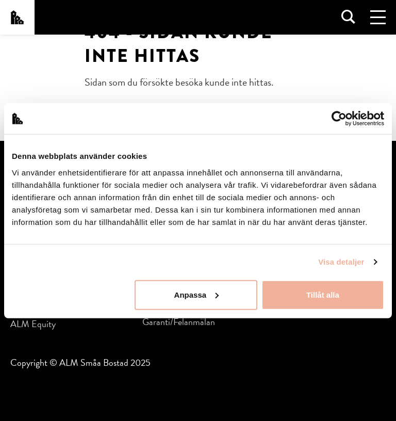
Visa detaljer (341, 261)
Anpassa (196, 294)
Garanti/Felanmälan (178, 322)
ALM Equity (33, 324)
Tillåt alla (322, 294)
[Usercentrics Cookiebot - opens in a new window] (339, 118)
